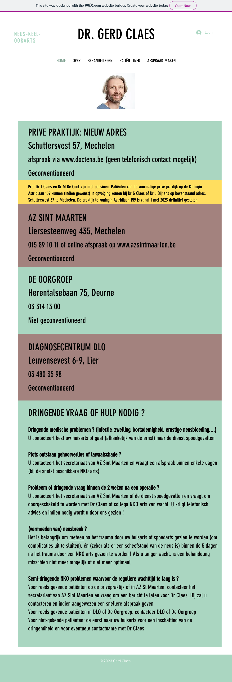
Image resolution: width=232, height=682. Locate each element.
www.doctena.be (82, 159)
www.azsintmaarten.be (146, 244)
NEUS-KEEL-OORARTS (27, 37)
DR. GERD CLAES (116, 34)
